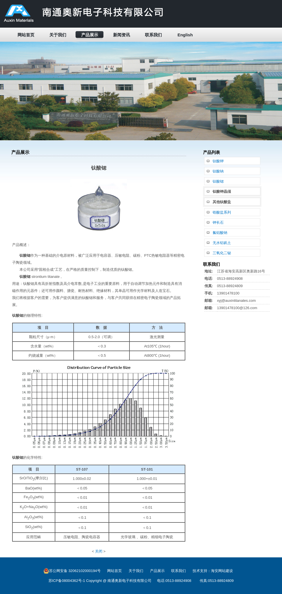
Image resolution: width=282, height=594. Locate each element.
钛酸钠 (218, 171)
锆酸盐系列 (222, 212)
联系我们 (153, 34)
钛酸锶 (218, 181)
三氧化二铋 (222, 253)
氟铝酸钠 (220, 232)
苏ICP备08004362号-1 (67, 581)
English (185, 34)
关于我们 (57, 34)
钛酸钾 (218, 161)
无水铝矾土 (222, 243)
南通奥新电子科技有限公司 (129, 581)
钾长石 (218, 222)
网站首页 (25, 34)
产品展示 (89, 34)
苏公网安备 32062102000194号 (72, 571)
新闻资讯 (121, 34)
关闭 (98, 551)
